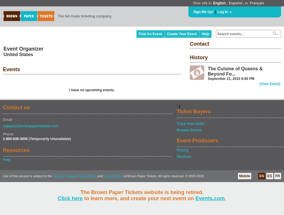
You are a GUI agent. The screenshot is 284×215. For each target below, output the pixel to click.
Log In (222, 12)
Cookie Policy (113, 176)
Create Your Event (182, 34)
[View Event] (270, 84)
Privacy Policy (86, 176)
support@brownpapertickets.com (30, 126)
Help (205, 34)
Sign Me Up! (203, 12)
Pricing (183, 150)
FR (277, 176)
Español (236, 3)
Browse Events (189, 130)
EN (261, 176)
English (219, 3)
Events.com (210, 198)
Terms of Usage (63, 176)
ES (269, 176)
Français (257, 3)
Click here (70, 198)
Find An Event (150, 34)
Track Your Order (191, 124)
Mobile (244, 176)
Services (184, 157)
